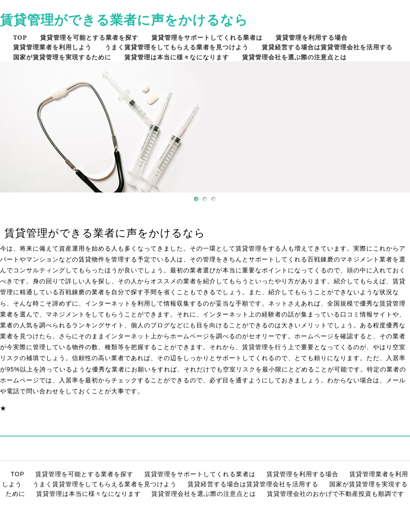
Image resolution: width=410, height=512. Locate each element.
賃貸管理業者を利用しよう (52, 47)
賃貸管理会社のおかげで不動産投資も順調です (335, 493)
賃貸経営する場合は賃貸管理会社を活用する (327, 47)
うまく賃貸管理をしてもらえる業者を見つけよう (177, 47)
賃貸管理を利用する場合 (312, 37)
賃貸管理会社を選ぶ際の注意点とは (294, 57)
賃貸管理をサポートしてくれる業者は (207, 37)
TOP (20, 37)
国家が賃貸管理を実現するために (62, 57)
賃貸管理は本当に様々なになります (176, 57)
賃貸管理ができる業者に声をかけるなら (124, 19)
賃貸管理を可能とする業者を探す (89, 37)
